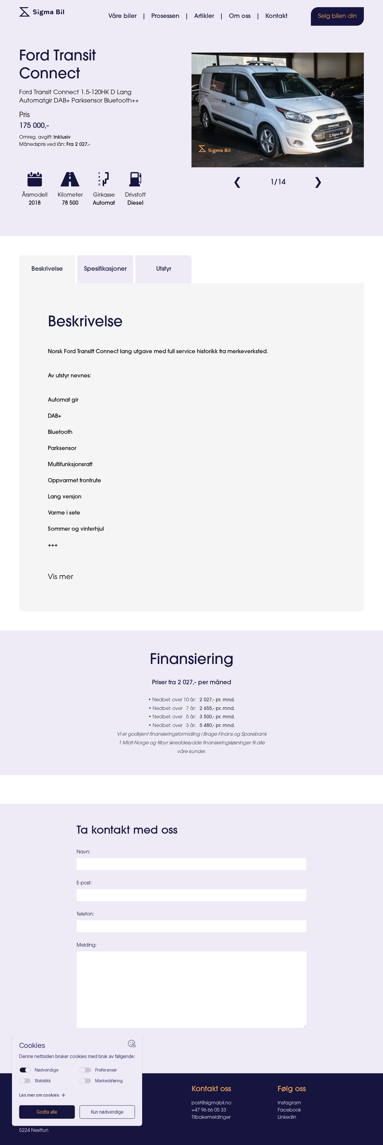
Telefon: (85, 914)
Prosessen (165, 16)
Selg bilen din (337, 16)
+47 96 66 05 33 (209, 1110)
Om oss (239, 16)
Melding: (87, 945)
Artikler (204, 16)
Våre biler (122, 16)
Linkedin (287, 1117)
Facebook (289, 1110)
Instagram (289, 1103)
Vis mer (60, 577)
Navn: (83, 852)
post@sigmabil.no (211, 1103)
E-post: (84, 883)
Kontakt (276, 16)
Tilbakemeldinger (211, 1117)
